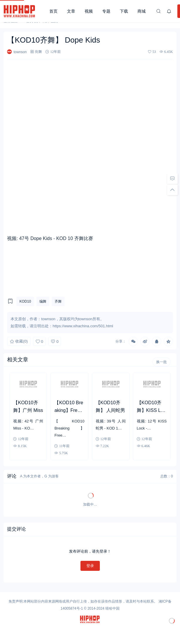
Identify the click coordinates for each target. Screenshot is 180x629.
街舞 (38, 51)
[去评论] (172, 178)
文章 (71, 11)
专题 (106, 11)
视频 (89, 11)
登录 (90, 565)
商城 (141, 11)
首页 (53, 11)
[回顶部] (172, 189)
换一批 (161, 362)
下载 (124, 11)
